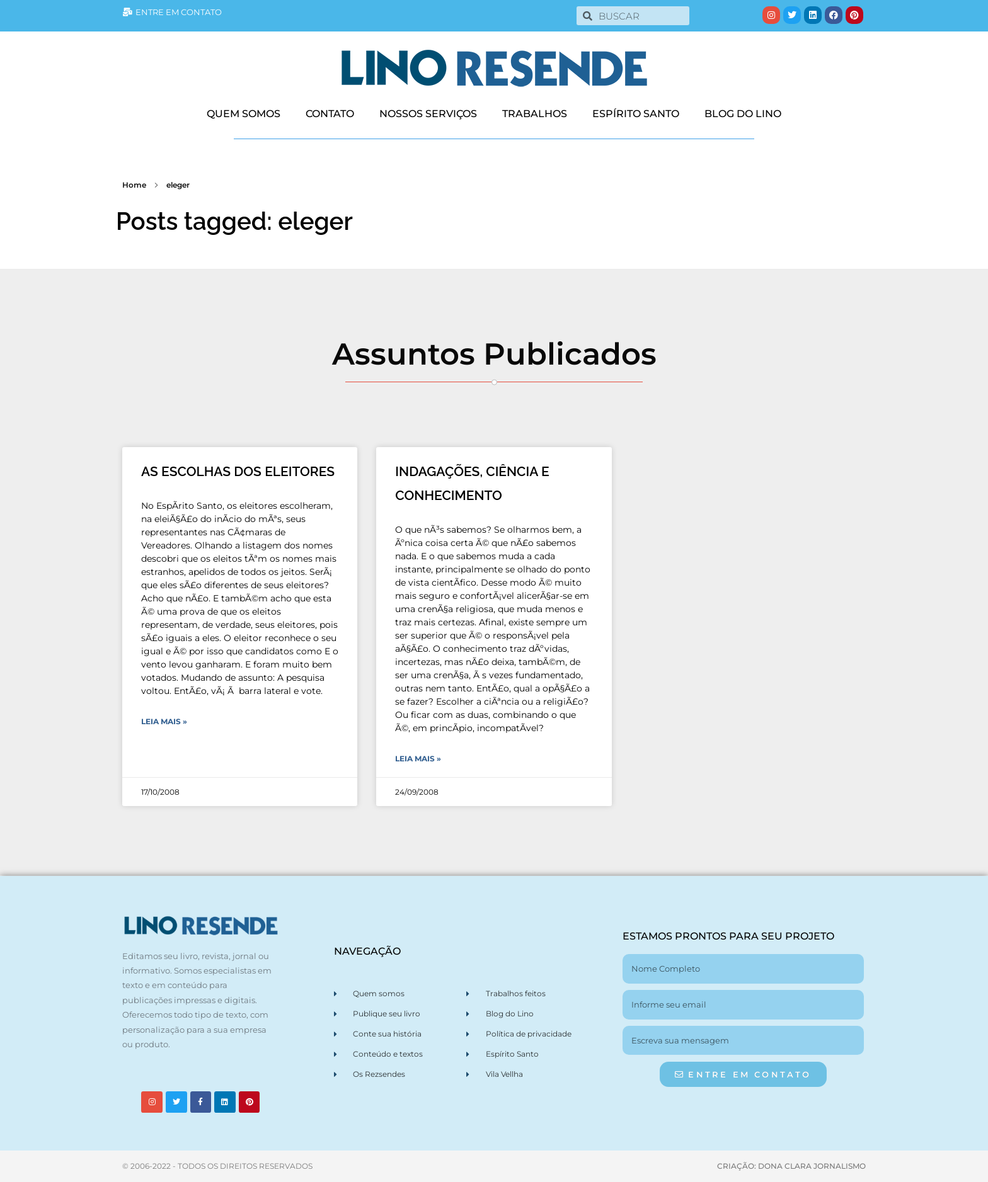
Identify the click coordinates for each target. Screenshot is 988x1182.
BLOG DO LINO (742, 114)
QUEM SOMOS (243, 114)
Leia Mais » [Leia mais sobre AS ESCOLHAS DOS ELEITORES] (164, 721)
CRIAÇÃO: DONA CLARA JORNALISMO (791, 1166)
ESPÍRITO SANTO (635, 114)
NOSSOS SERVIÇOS (428, 114)
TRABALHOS (534, 114)
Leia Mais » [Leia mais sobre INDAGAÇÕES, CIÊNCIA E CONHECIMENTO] (418, 758)
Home (134, 185)
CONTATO (330, 114)
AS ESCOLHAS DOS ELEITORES (238, 471)
